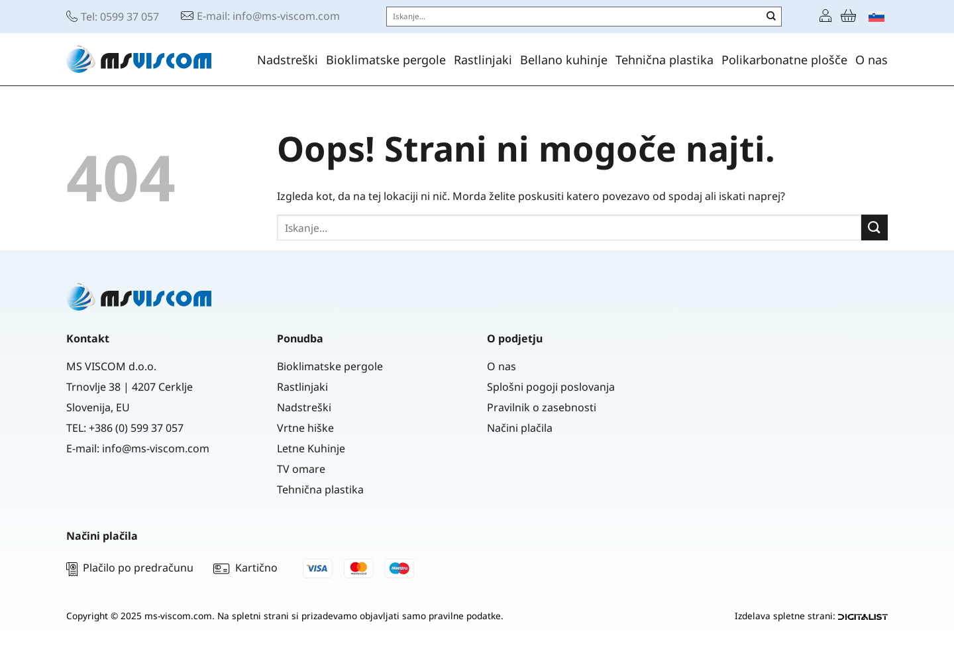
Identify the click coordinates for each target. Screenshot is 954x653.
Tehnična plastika (664, 60)
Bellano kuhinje (564, 60)
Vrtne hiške (305, 428)
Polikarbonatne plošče (784, 60)
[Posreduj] (771, 16)
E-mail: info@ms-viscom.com (268, 16)
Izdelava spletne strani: (811, 615)
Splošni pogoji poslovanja (551, 386)
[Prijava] (825, 16)
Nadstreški (287, 60)
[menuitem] (876, 16)
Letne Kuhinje (311, 448)
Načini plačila (520, 428)
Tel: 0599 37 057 (120, 16)
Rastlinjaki (483, 60)
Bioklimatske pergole (386, 60)
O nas (871, 60)
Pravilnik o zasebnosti (541, 407)
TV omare (301, 469)
